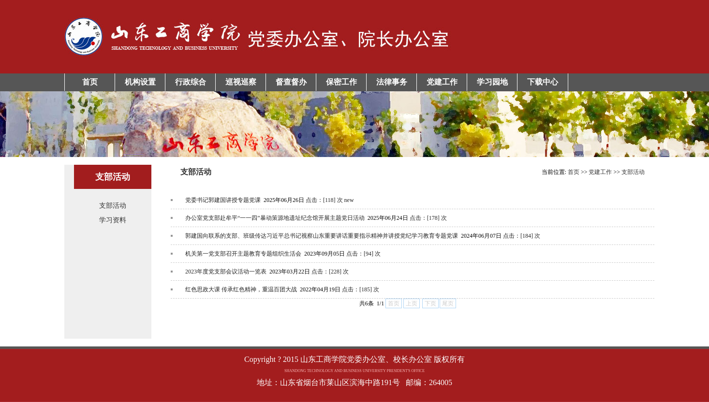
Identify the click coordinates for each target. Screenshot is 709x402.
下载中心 (542, 82)
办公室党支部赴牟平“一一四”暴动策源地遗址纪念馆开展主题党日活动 (275, 218)
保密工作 (341, 82)
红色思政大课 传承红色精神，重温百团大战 (241, 289)
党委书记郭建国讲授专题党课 (223, 200)
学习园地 (492, 82)
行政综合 (190, 82)
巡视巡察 (240, 82)
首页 (90, 82)
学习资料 (112, 220)
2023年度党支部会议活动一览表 (225, 271)
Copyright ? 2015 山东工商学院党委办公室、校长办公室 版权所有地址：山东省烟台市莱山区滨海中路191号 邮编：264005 (354, 371)
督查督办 (291, 82)
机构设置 (140, 82)
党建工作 (442, 82)
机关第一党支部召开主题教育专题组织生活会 (243, 253)
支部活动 (112, 205)
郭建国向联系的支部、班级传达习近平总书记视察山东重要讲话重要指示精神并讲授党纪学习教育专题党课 (321, 235)
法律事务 (391, 82)
